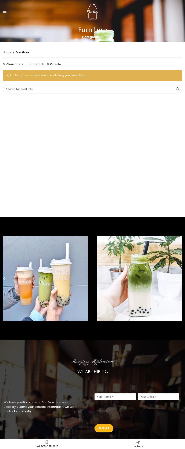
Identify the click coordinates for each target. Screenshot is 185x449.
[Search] (92, 89)
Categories (91, 37)
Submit (103, 428)
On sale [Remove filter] (55, 64)
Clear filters (14, 64)
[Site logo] (92, 11)
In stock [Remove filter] (38, 64)
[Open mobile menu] (5, 11)
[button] (4, 278)
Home (7, 52)
